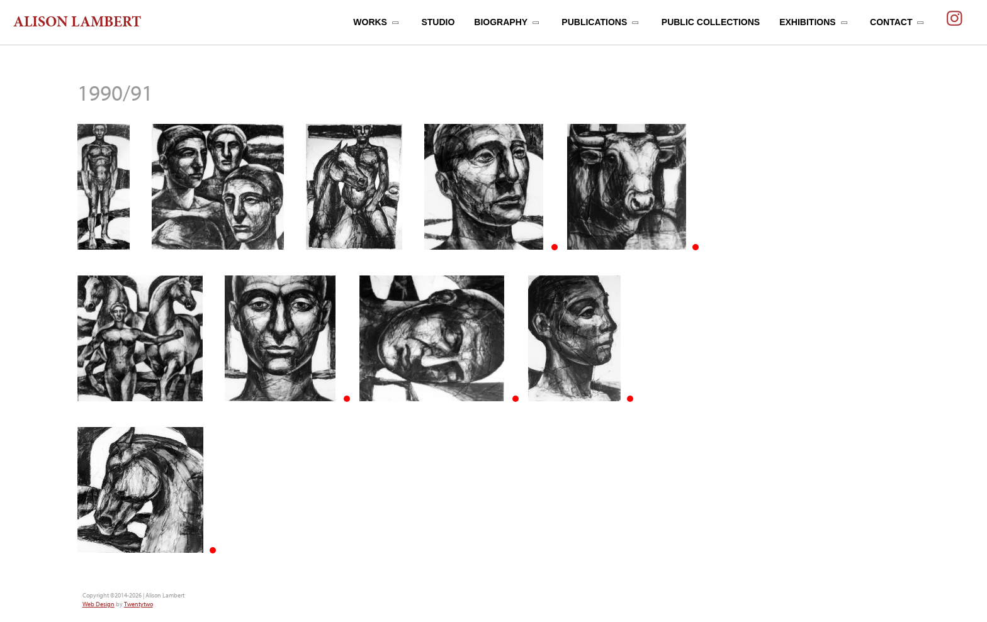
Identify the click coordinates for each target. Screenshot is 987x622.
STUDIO (437, 22)
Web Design (98, 604)
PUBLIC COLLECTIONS (711, 22)
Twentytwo (138, 604)
